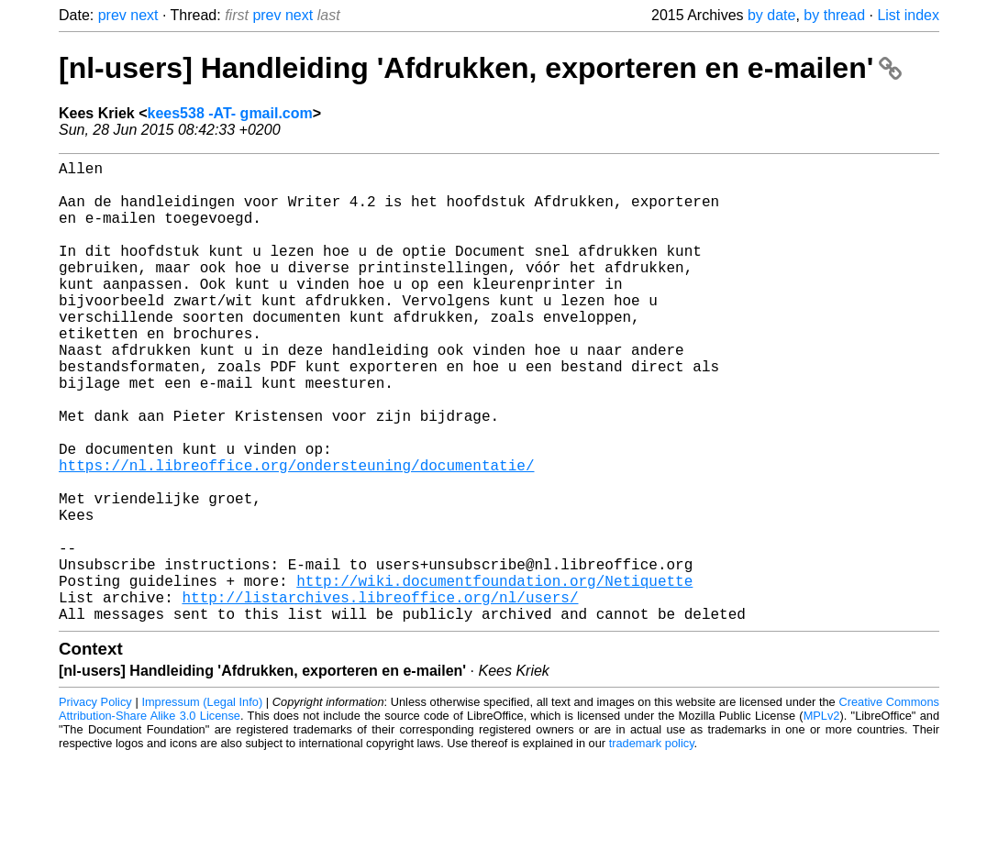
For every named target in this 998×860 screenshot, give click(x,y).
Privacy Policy (95, 804)
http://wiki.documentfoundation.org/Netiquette (494, 676)
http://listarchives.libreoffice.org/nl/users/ (380, 696)
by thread (834, 15)
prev (112, 15)
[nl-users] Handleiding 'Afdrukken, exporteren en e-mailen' (480, 67)
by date (771, 15)
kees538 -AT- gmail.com (230, 113)
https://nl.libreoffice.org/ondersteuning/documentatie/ (296, 534)
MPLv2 (822, 818)
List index (908, 15)
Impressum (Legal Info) (201, 804)
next (144, 15)
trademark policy (651, 846)
